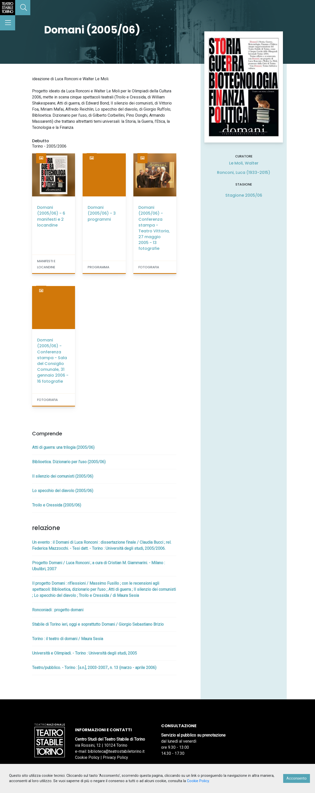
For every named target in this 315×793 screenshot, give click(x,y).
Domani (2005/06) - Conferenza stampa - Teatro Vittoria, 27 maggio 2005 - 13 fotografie (154, 228)
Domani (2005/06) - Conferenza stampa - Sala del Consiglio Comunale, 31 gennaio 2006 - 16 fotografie (52, 360)
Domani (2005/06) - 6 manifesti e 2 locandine (51, 216)
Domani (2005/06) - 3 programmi (102, 213)
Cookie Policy (87, 757)
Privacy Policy (115, 757)
